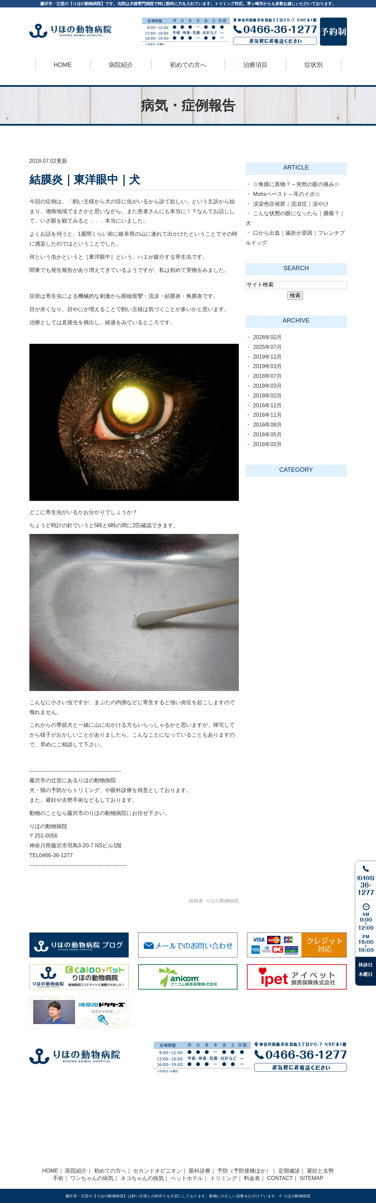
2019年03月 (267, 366)
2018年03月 (267, 386)
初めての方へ (110, 1171)
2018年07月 (267, 376)
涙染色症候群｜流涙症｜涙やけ (291, 204)
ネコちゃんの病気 (142, 1178)
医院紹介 (76, 1171)
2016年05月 (267, 434)
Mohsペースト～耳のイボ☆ (286, 194)
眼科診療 (199, 1171)
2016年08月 (267, 425)
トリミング (223, 1178)
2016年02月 (267, 444)
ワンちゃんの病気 (92, 1178)
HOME (63, 64)
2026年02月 (267, 337)
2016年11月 (267, 415)
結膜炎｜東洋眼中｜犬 (84, 179)
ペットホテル (187, 1178)
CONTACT (280, 1178)
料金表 (252, 1178)
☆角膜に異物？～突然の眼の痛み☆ (296, 184)
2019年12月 (267, 357)
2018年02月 (267, 396)
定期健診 (289, 1171)
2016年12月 (267, 405)
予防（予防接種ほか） (244, 1171)
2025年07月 (267, 347)
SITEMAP (311, 1178)
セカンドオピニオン (157, 1171)
